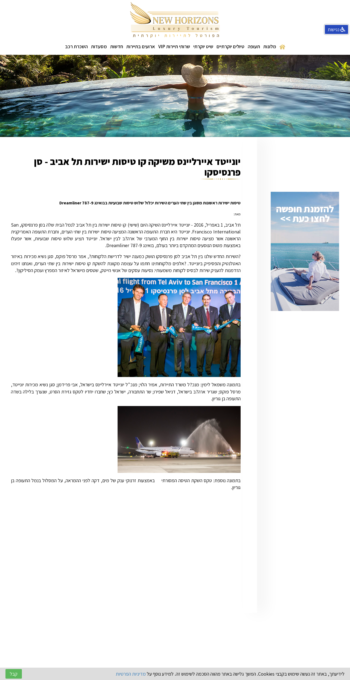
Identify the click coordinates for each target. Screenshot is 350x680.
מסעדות (99, 46)
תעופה (254, 46)
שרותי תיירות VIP (174, 46)
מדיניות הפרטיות (131, 674)
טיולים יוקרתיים (230, 46)
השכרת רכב (76, 46)
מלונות (269, 46)
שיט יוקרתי (203, 46)
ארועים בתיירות (140, 46)
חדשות (116, 46)
